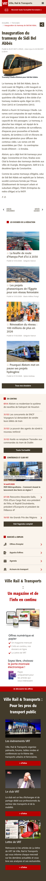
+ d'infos (23, 763)
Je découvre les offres (23, 689)
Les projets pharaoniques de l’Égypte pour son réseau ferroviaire (23, 289)
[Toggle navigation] (42, 3)
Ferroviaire (16, 23)
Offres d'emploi (16, 544)
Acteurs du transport (19, 569)
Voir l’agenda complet (23, 524)
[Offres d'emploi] (41, 544)
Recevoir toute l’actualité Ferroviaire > (26, 10)
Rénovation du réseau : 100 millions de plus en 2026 (22, 328)
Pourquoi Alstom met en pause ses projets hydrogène (23, 368)
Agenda (13, 561)
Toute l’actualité (23, 450)
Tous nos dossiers (23, 386)
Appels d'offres (16, 553)
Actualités (5, 23)
